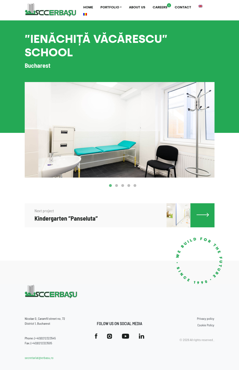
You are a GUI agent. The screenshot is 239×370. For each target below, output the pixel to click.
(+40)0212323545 (45, 338)
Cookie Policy (205, 325)
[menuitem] (200, 6)
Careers (160, 7)
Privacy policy (205, 318)
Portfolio (109, 7)
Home (88, 7)
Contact (183, 7)
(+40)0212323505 (41, 343)
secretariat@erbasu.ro (39, 358)
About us (137, 7)
